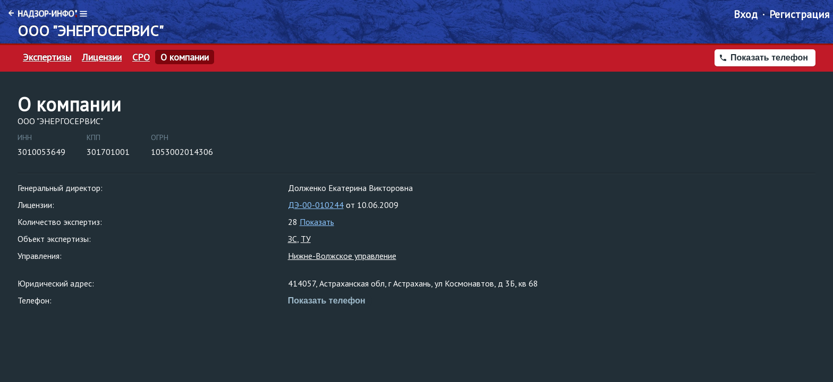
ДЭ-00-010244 (316, 204)
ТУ (306, 238)
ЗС (292, 238)
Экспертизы (47, 57)
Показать (317, 221)
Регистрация (799, 14)
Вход (746, 14)
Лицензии (102, 57)
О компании (184, 57)
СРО (141, 57)
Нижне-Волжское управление (342, 255)
